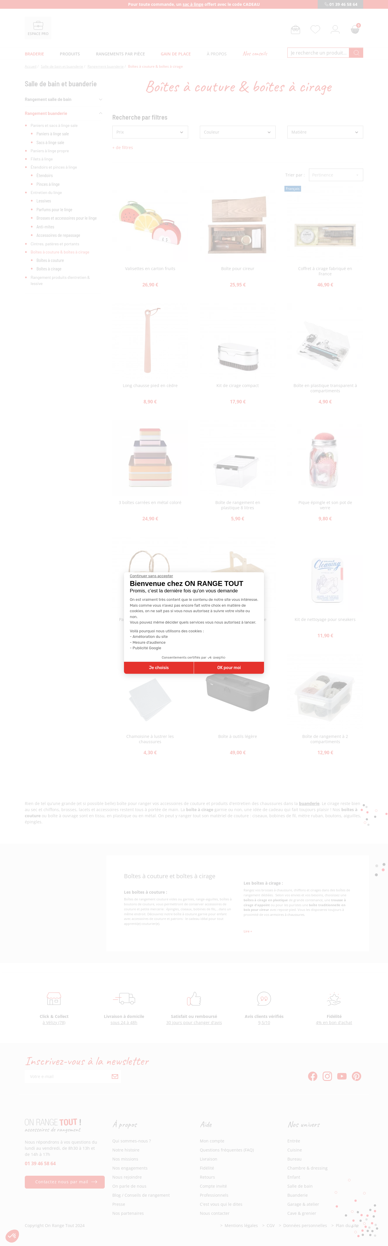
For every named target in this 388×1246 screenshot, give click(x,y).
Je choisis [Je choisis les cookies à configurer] (159, 667)
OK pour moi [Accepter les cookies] (229, 667)
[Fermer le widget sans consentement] (151, 576)
